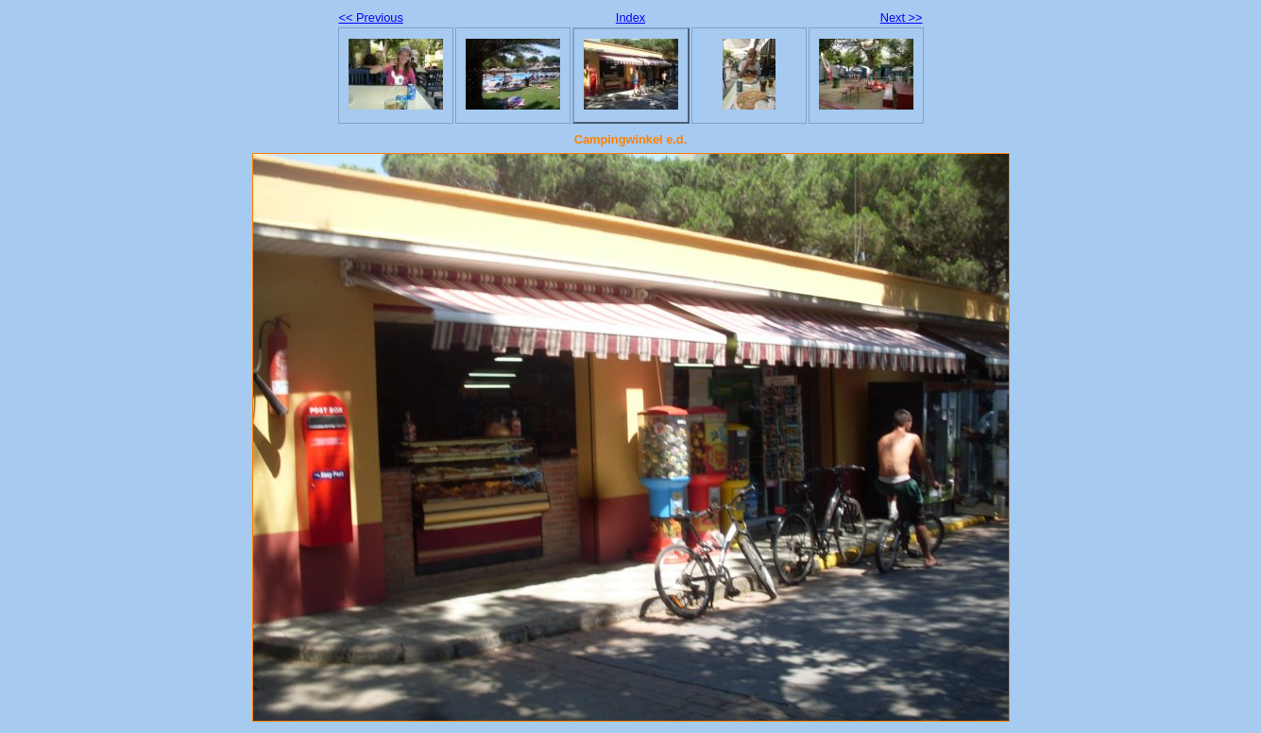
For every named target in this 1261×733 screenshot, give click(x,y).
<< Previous (371, 17)
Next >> (901, 17)
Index (630, 17)
